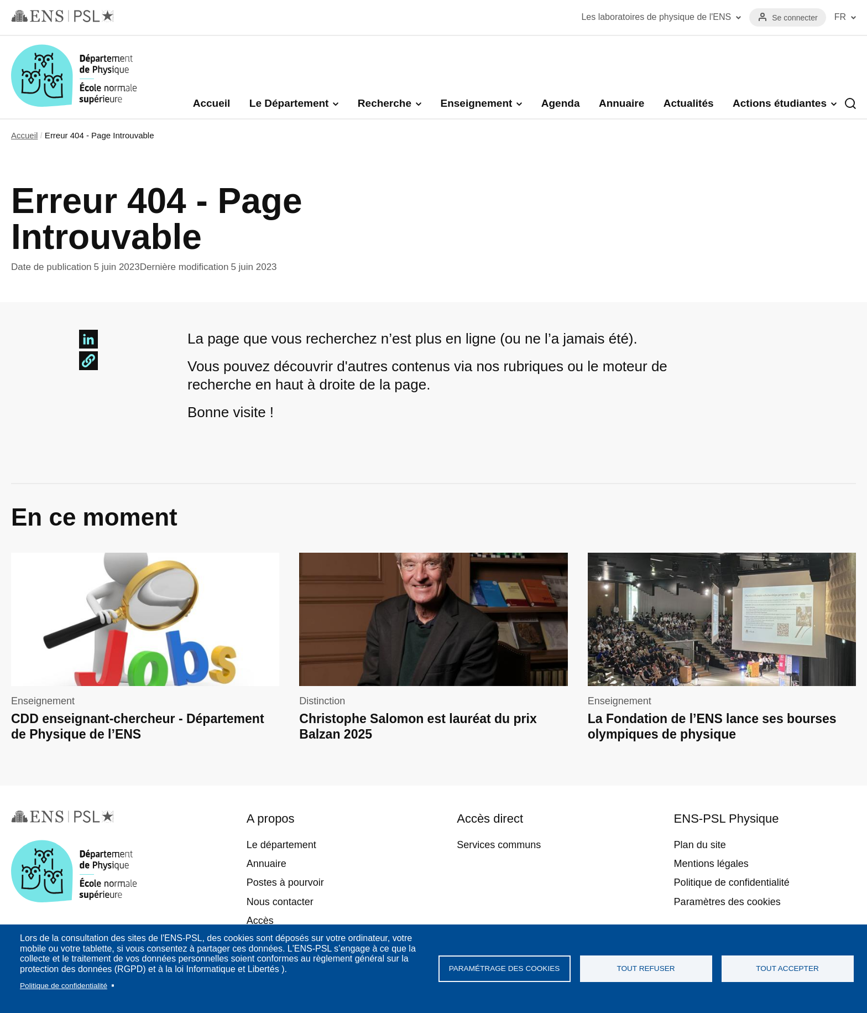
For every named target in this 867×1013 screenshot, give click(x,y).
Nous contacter (280, 901)
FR (840, 17)
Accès (260, 920)
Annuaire (621, 103)
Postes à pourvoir (285, 882)
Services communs (499, 844)
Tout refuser (646, 968)
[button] (88, 360)
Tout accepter (787, 968)
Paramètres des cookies (727, 901)
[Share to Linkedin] (88, 339)
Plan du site (700, 844)
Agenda (560, 103)
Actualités (689, 103)
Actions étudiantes (780, 103)
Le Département (289, 103)
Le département (281, 844)
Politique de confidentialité (63, 985)
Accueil (212, 103)
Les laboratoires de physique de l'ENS (656, 17)
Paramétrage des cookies (504, 968)
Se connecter (795, 17)
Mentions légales (711, 863)
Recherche (384, 103)
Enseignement (476, 103)
